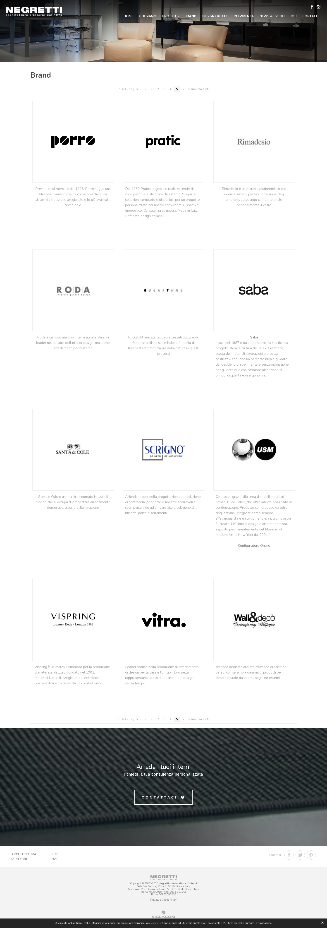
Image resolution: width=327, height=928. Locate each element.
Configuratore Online (254, 545)
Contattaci (159, 797)
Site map (54, 856)
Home (128, 16)
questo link (154, 923)
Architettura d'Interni (23, 856)
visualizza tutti (198, 89)
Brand (190, 16)
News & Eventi (272, 16)
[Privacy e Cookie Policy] (163, 900)
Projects (170, 16)
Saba (254, 337)
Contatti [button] (310, 16)
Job (293, 16)
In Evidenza (244, 16)
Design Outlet (215, 16)
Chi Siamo (147, 16)
